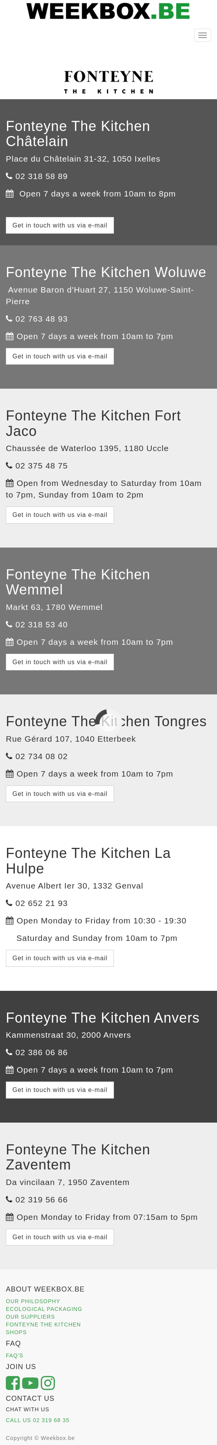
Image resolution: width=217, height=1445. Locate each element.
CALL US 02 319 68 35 (37, 1420)
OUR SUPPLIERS (30, 1317)
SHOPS (16, 1332)
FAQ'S (14, 1355)
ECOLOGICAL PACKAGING (44, 1309)
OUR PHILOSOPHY (33, 1301)
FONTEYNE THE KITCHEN (43, 1324)
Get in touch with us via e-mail (59, 225)
